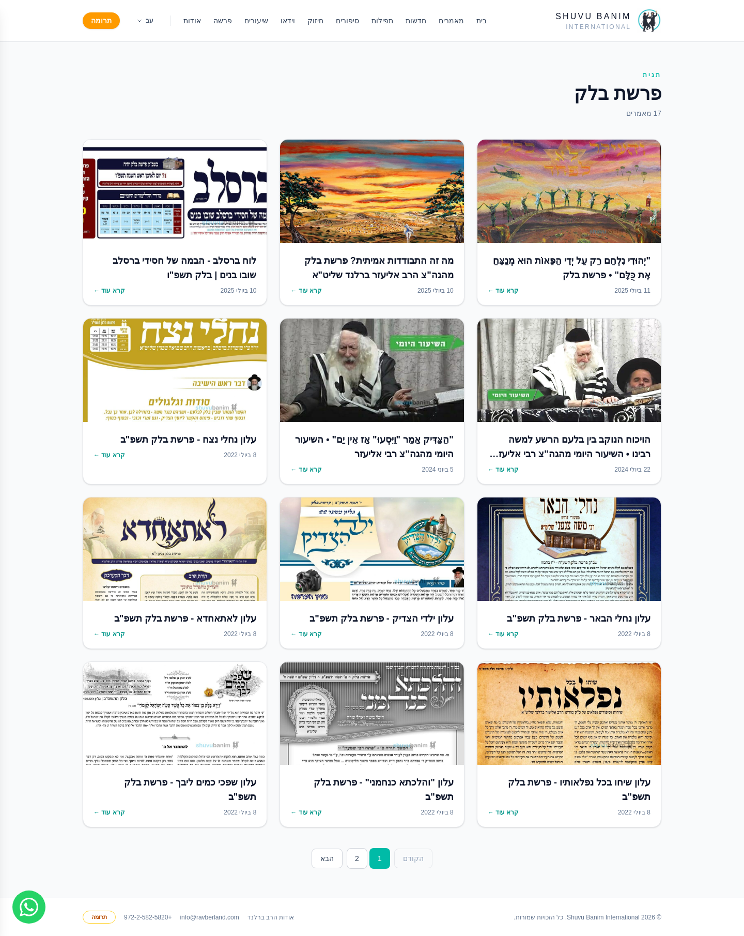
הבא (327, 858)
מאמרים (451, 21)
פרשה (222, 21)
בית (481, 21)
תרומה (101, 21)
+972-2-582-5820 (148, 917)
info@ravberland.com (209, 917)
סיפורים (347, 21)
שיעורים (256, 21)
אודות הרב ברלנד (271, 917)
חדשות (416, 21)
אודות (192, 21)
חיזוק (315, 21)
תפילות (382, 21)
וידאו (288, 21)
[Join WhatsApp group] (28, 907)
